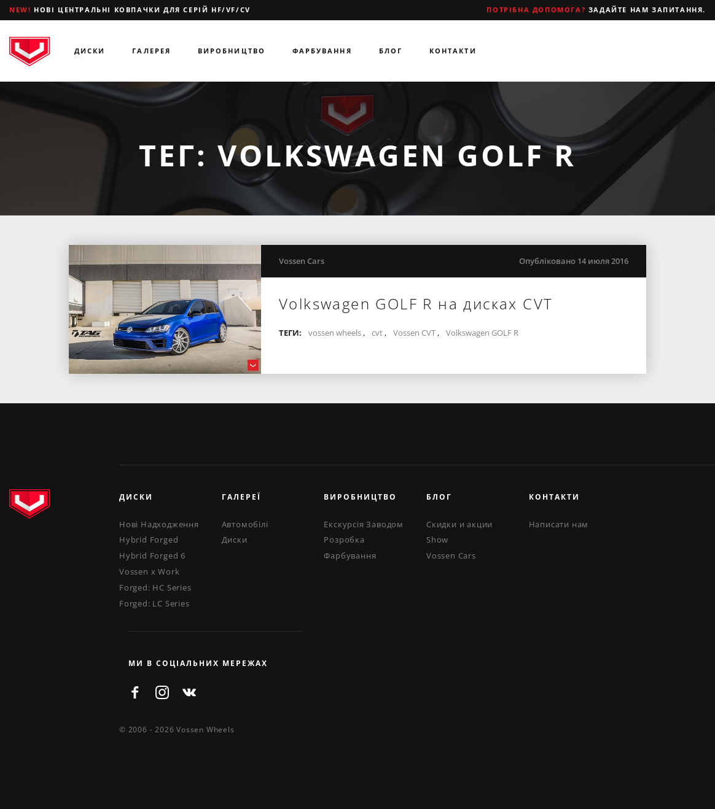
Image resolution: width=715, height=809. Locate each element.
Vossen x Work (149, 571)
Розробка (344, 539)
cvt (377, 332)
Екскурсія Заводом (364, 524)
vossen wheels (334, 332)
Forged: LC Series (154, 603)
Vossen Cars (301, 260)
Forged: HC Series (155, 587)
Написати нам (559, 524)
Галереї (241, 497)
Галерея (151, 50)
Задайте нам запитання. (596, 9)
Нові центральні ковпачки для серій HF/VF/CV (130, 9)
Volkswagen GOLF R (482, 332)
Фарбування (322, 50)
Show (437, 539)
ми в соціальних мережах (198, 663)
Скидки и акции (459, 524)
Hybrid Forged (148, 539)
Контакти (453, 50)
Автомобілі (245, 524)
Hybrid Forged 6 (152, 555)
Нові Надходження (159, 524)
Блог (390, 50)
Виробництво (231, 50)
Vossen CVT (414, 332)
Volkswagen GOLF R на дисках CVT (416, 303)
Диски (89, 50)
